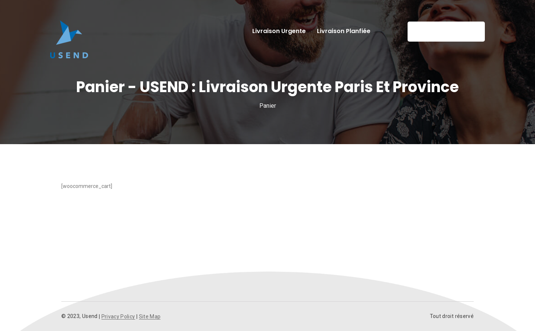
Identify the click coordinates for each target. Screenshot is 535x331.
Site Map (150, 316)
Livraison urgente (279, 31)
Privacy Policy (118, 316)
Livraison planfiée (343, 31)
